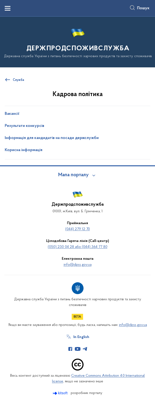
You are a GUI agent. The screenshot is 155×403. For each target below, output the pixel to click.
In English (81, 337)
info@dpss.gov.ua (78, 265)
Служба (18, 80)
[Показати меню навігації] (7, 8)
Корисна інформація (23, 150)
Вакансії (12, 114)
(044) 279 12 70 (77, 229)
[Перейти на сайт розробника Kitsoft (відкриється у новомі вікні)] (60, 393)
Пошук (143, 8)
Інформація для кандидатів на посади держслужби (52, 138)
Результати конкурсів (24, 126)
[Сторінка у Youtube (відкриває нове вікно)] (77, 349)
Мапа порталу (73, 175)
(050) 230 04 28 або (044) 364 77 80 (77, 247)
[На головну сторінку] (78, 41)
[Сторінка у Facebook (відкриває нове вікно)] (70, 349)
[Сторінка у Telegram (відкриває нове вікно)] (85, 349)
